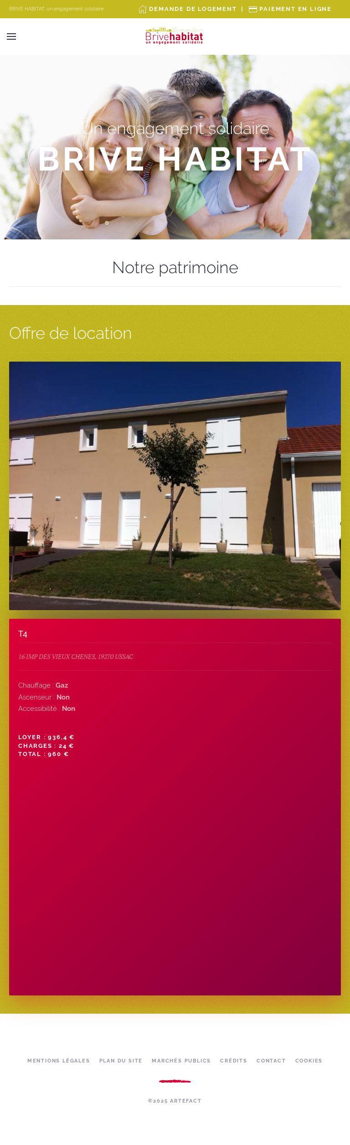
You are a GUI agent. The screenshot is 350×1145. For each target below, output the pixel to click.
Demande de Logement (193, 8)
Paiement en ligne (295, 8)
